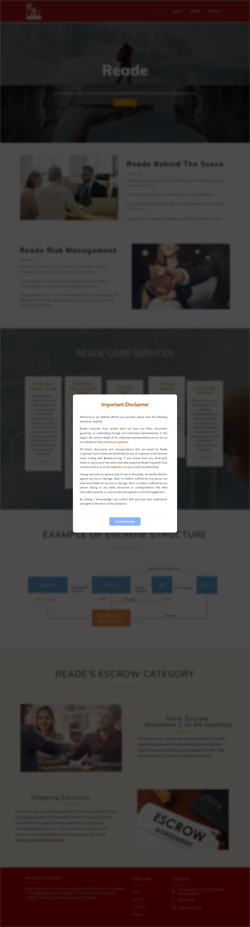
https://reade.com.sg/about (112, 442)
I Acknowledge (125, 521)
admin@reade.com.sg (118, 467)
